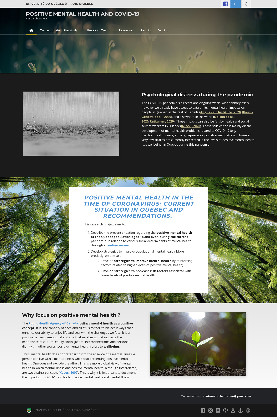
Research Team (98, 30)
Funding (163, 30)
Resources (126, 30)
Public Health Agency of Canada (53, 323)
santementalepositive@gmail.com (227, 396)
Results (145, 30)
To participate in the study (59, 30)
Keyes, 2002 (68, 372)
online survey (118, 245)
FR (236, 4)
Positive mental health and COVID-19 (82, 14)
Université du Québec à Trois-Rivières (59, 4)
